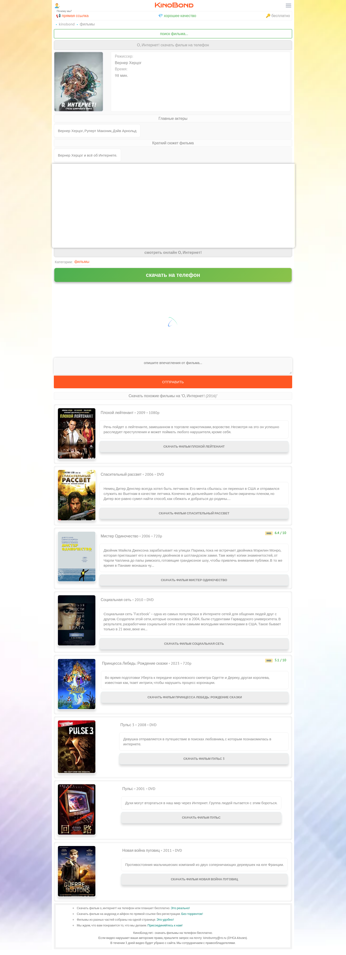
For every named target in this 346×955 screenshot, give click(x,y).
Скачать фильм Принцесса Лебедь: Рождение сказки (195, 702)
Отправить (173, 382)
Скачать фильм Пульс (201, 822)
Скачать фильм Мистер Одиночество (194, 581)
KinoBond (173, 5)
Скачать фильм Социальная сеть (194, 647)
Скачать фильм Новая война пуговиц (204, 884)
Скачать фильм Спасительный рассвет (194, 514)
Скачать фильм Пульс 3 (203, 763)
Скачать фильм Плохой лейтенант (194, 447)
